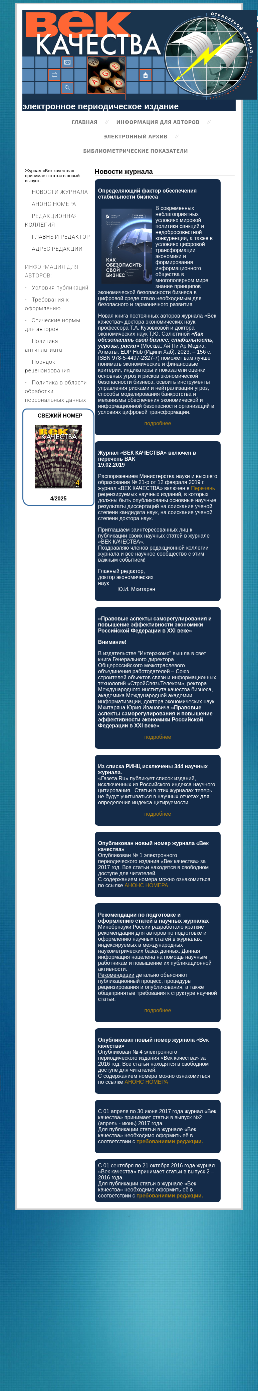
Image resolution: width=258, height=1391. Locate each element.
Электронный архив (136, 136)
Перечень (203, 488)
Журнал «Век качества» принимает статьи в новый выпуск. (52, 175)
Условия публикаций (60, 287)
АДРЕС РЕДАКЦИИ (57, 249)
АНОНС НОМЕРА (54, 204)
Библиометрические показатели (135, 150)
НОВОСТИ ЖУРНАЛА (60, 192)
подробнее (157, 423)
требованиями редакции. (170, 1141)
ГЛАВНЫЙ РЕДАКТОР (61, 237)
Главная (85, 122)
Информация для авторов (158, 122)
